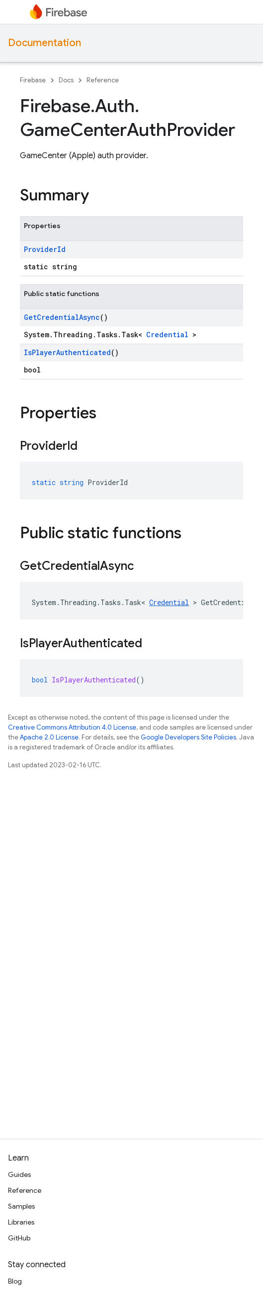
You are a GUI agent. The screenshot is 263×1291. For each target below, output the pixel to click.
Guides (19, 1174)
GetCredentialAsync (62, 317)
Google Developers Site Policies (188, 737)
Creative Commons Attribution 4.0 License (72, 727)
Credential (167, 334)
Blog (15, 1281)
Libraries (21, 1222)
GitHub (19, 1237)
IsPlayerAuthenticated (67, 352)
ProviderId (45, 249)
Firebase (33, 80)
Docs (66, 80)
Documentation (44, 43)
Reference (103, 80)
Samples (21, 1206)
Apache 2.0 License (49, 737)
